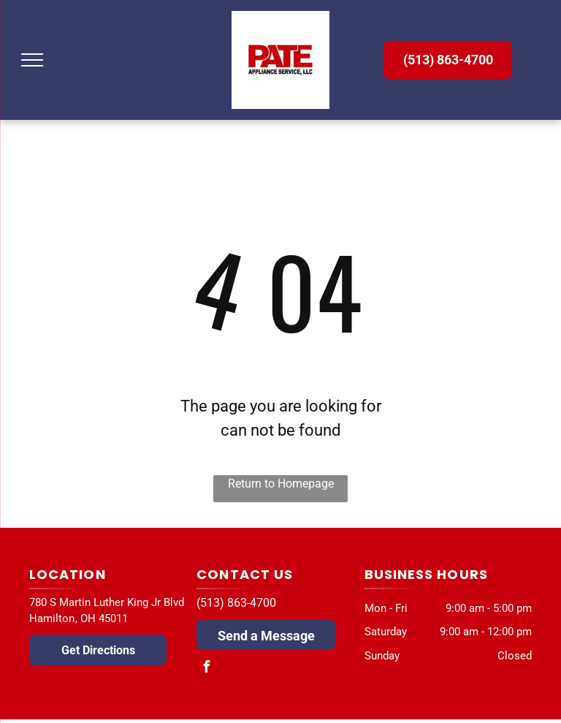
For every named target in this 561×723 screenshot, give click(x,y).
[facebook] (205, 668)
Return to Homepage (281, 484)
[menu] (32, 60)
